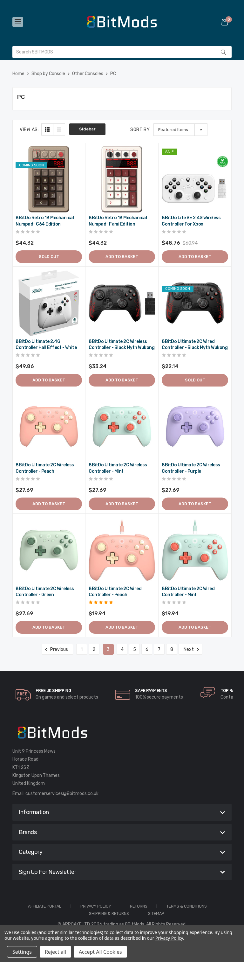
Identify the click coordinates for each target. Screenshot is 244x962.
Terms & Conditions (186, 906)
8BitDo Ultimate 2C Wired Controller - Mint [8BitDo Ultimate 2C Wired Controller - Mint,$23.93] (188, 592)
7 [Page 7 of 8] (159, 649)
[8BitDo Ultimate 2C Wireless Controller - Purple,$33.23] (195, 426)
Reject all (55, 951)
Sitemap (156, 914)
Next (190, 649)
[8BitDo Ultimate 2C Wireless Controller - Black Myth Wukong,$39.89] (122, 303)
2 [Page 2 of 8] (93, 649)
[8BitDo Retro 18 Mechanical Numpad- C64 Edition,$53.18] (49, 179)
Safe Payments (151, 690)
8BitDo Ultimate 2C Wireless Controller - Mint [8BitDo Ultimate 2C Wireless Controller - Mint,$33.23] (118, 468)
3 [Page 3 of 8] (108, 649)
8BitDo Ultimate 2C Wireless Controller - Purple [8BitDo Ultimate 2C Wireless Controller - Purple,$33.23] (191, 468)
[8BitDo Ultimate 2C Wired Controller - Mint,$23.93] (195, 550)
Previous (57, 649)
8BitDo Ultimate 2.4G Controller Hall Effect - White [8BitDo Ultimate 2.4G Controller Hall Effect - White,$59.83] (46, 345)
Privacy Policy (95, 906)
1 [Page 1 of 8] (82, 649)
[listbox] (180, 129)
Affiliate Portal (44, 906)
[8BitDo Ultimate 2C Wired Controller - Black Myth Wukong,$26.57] (195, 303)
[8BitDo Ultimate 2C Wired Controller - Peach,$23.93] (122, 550)
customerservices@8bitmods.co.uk (61, 793)
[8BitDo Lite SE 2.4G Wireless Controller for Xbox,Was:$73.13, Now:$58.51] (195, 179)
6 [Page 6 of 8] (147, 649)
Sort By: (140, 129)
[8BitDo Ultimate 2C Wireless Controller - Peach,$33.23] (49, 426)
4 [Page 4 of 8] (122, 649)
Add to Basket (121, 256)
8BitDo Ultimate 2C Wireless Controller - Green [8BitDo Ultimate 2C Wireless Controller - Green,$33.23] (45, 592)
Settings (22, 951)
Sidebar (87, 129)
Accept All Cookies (100, 951)
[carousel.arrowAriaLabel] (23, 695)
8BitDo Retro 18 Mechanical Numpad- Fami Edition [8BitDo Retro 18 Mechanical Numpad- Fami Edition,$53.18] (118, 221)
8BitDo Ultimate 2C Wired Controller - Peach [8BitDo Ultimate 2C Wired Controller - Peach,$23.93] (115, 592)
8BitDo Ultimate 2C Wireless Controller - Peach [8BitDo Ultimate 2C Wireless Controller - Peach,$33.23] (45, 468)
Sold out (49, 256)
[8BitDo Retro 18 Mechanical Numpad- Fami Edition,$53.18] (122, 179)
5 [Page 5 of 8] (134, 649)
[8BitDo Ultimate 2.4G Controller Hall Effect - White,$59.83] (49, 303)
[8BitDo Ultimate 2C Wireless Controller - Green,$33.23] (49, 550)
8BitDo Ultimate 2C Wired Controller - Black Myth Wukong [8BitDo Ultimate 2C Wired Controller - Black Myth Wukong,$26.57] (194, 345)
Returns (138, 906)
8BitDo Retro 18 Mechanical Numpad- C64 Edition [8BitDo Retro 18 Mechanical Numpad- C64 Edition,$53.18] (45, 221)
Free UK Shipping (53, 690)
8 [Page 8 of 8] (171, 649)
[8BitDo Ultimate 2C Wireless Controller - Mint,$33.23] (122, 426)
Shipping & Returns (109, 914)
